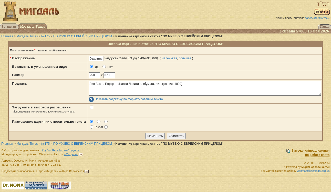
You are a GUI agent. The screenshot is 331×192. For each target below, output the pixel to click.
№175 (45, 36)
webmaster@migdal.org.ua (313, 170)
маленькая (169, 58)
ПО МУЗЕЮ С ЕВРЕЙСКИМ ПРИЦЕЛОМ (82, 36)
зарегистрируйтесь (317, 17)
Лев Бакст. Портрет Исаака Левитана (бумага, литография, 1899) (205, 88)
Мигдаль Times (27, 36)
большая (185, 58)
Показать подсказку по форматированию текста (129, 99)
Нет (107, 67)
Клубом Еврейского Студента (60, 150)
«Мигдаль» (71, 154)
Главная (7, 36)
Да (94, 67)
